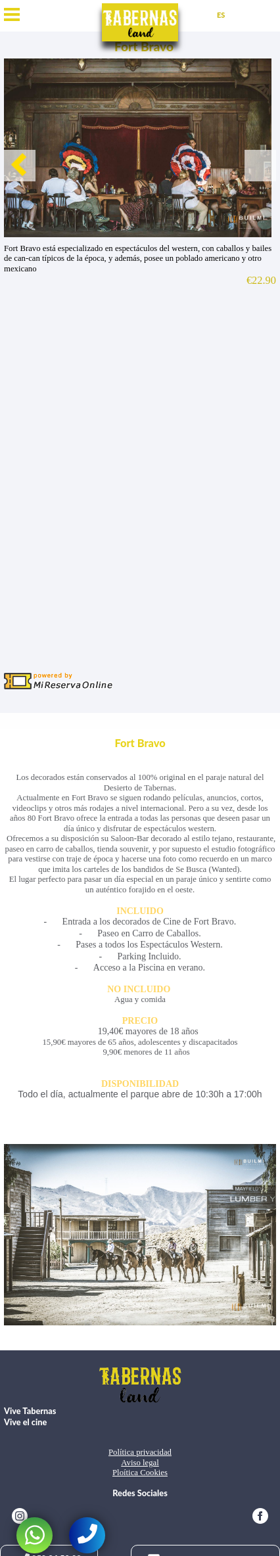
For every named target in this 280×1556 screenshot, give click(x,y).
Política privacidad (140, 1452)
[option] (140, 147)
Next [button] (260, 165)
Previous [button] (19, 165)
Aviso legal (139, 1462)
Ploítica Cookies (140, 1472)
